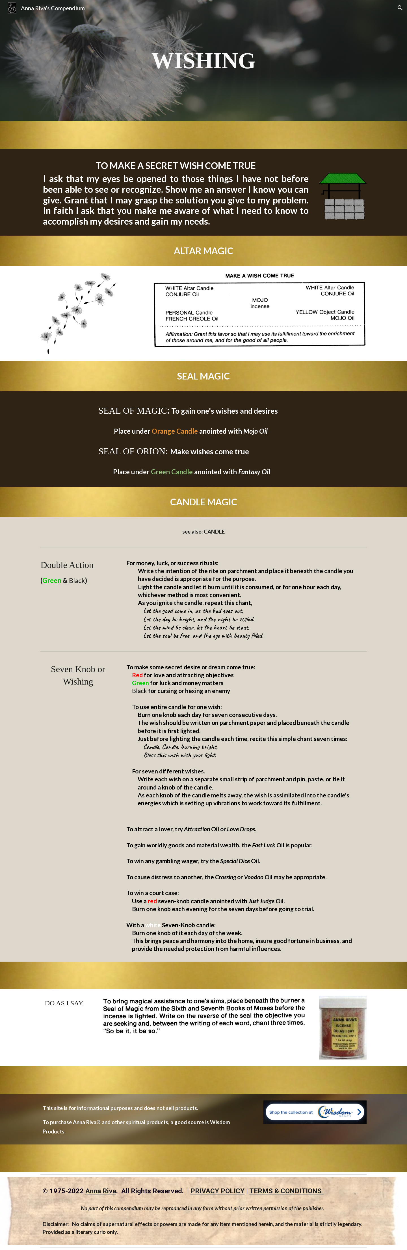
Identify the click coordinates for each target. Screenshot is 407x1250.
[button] (400, 8)
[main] (203, 60)
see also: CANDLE (203, 531)
